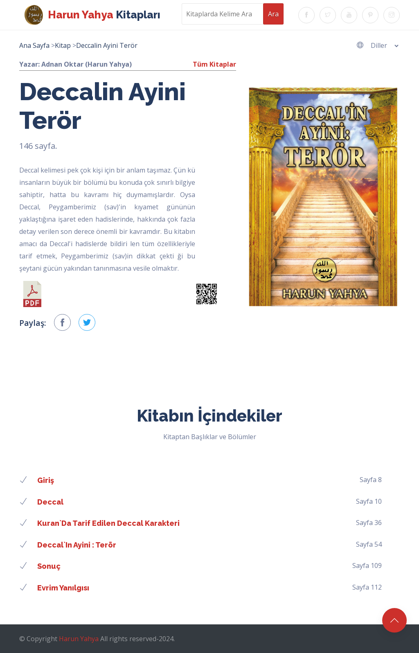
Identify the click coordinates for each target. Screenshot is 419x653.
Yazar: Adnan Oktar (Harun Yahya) (75, 64)
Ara (273, 13)
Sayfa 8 (371, 479)
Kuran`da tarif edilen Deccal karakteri (108, 523)
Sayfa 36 (369, 522)
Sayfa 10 (369, 501)
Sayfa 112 (367, 587)
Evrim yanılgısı (63, 587)
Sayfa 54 (369, 544)
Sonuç (49, 566)
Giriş (45, 480)
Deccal (50, 502)
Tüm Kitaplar (214, 64)
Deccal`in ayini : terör (76, 545)
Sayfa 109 (367, 565)
